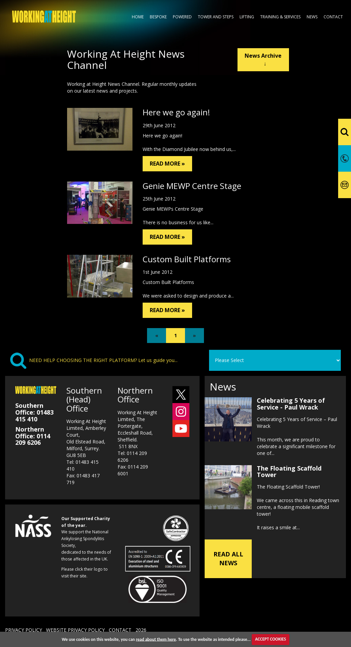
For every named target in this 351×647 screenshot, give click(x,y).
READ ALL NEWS (228, 558)
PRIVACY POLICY (23, 630)
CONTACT (120, 630)
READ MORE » (167, 163)
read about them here (156, 639)
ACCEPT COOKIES (270, 639)
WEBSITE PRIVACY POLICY (75, 630)
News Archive (263, 59)
